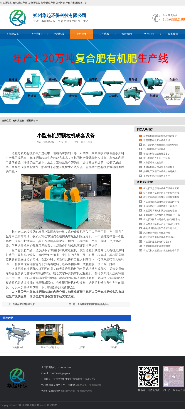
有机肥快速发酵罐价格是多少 (157, 241)
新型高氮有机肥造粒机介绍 (156, 140)
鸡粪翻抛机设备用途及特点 (156, 232)
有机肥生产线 (67, 391)
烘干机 (82, 347)
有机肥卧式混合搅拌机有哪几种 (158, 237)
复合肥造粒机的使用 (153, 162)
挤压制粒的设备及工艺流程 (156, 158)
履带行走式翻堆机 (50, 347)
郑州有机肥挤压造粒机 (154, 149)
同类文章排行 (145, 129)
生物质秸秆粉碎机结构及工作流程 (160, 206)
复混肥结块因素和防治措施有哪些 (160, 210)
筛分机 (114, 347)
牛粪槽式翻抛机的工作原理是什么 (160, 228)
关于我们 (36, 34)
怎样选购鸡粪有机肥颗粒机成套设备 (161, 144)
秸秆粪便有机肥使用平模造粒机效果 (161, 193)
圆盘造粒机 (57, 231)
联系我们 (173, 34)
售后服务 (149, 34)
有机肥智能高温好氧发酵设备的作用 (161, 201)
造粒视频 (127, 34)
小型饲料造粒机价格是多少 (156, 176)
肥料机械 (59, 34)
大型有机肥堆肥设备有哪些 (156, 246)
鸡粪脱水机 (17, 347)
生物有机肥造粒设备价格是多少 (158, 167)
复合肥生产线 (84, 391)
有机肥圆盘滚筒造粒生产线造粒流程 (161, 188)
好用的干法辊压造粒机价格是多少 (160, 171)
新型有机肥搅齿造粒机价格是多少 (160, 136)
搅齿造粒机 (87, 250)
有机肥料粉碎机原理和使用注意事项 (161, 197)
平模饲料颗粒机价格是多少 (156, 153)
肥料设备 (81, 34)
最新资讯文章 (145, 182)
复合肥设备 (95, 385)
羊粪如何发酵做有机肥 (24, 304)
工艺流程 (104, 34)
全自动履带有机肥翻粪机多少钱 (93, 304)
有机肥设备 (12, 34)
